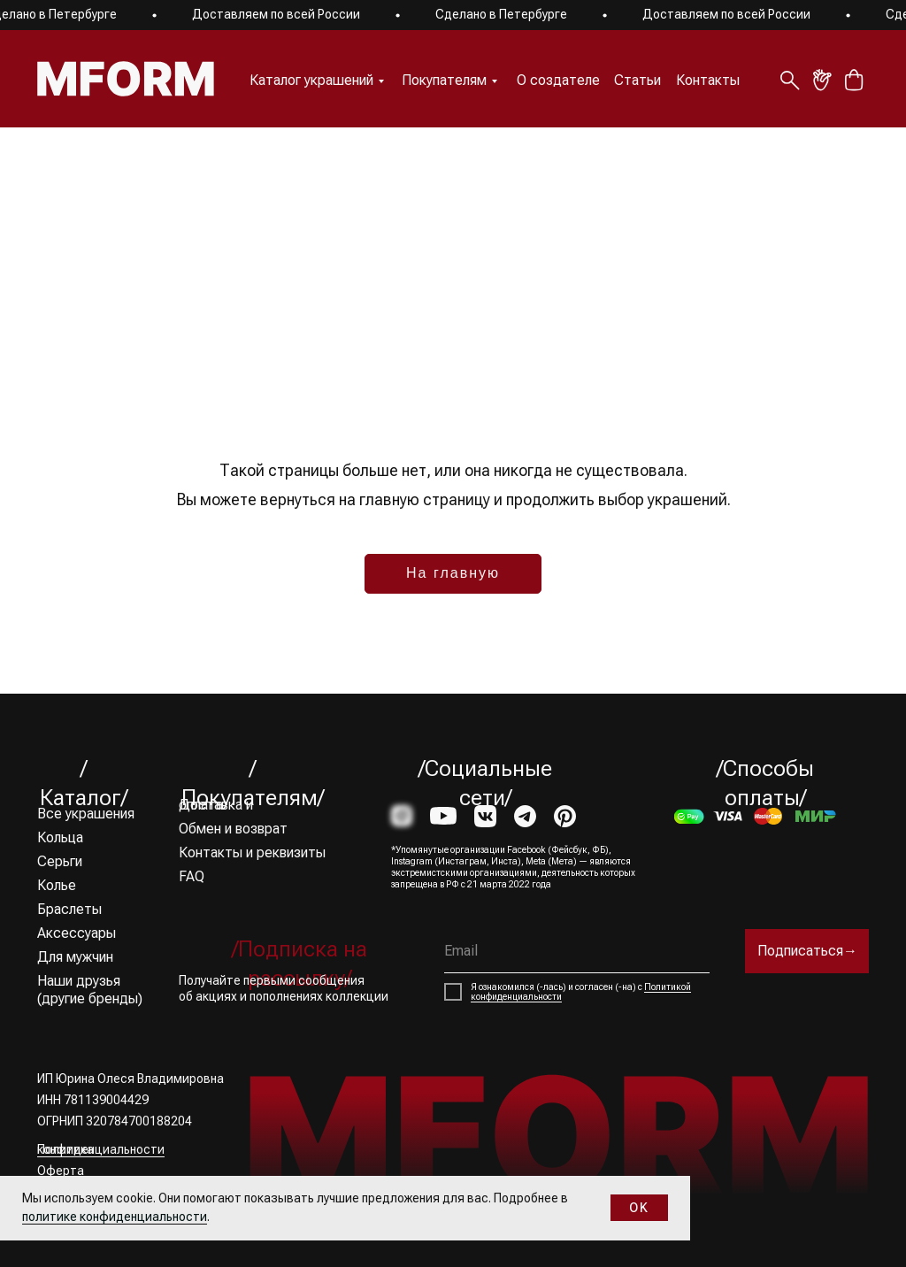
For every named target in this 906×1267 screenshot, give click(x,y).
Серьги (59, 861)
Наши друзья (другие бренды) (89, 989)
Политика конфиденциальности (101, 1149)
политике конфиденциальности (114, 1216)
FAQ (191, 876)
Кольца (60, 837)
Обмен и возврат (233, 828)
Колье (56, 885)
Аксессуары (76, 933)
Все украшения (85, 813)
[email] (577, 951)
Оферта (60, 1170)
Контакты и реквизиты (252, 852)
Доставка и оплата (216, 804)
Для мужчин (75, 956)
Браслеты (69, 909)
